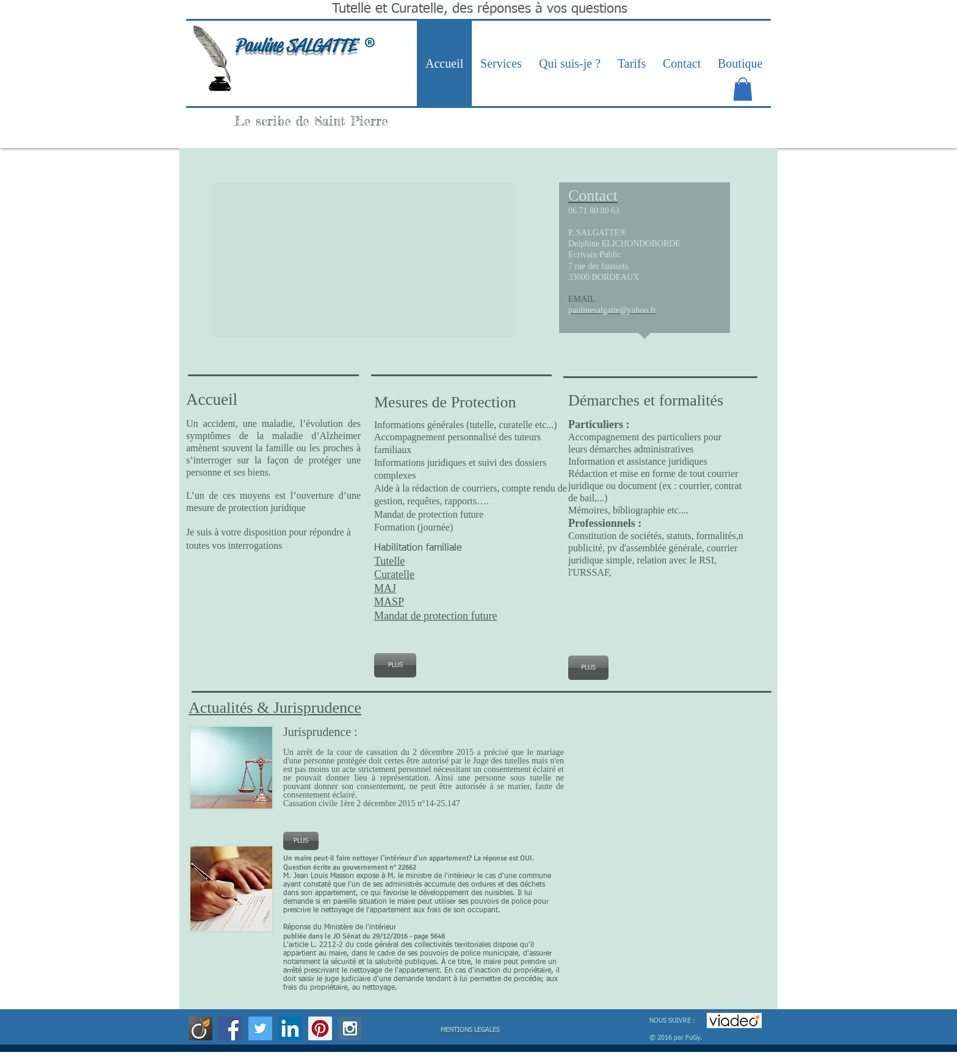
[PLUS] (395, 665)
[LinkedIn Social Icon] (290, 1028)
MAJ (385, 588)
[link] (743, 89)
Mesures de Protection (447, 402)
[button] (363, 260)
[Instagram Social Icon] (350, 1028)
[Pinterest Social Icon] (320, 1028)
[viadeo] (200, 1028)
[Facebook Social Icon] (230, 1028)
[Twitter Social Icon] (260, 1028)
